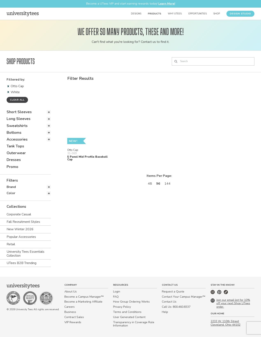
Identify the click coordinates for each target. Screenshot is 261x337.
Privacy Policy (122, 307)
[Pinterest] (219, 293)
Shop (216, 13)
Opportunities (197, 13)
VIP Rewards (72, 322)
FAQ (116, 297)
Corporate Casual (19, 214)
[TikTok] (226, 293)
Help (165, 312)
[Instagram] (213, 293)
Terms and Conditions (127, 312)
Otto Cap (15, 86)
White (13, 92)
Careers (69, 307)
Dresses (14, 159)
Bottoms (14, 132)
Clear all (17, 99)
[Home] (23, 13)
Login (116, 292)
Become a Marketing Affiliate (83, 302)
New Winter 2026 (20, 229)
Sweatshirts (17, 125)
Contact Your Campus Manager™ (183, 297)
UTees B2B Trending (21, 263)
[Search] (213, 61)
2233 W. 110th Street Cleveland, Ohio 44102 (225, 323)
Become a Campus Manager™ (84, 297)
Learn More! (166, 4)
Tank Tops (15, 146)
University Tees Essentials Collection (25, 253)
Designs (136, 13)
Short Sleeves (19, 111)
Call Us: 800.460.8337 (176, 307)
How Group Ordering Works (131, 302)
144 (167, 183)
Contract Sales (74, 317)
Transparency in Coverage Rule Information (133, 324)
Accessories (17, 139)
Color (11, 193)
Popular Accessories (21, 237)
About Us (70, 292)
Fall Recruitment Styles (23, 222)
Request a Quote (173, 292)
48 (150, 183)
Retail (11, 244)
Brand (11, 187)
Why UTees (175, 13)
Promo (12, 166)
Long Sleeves (18, 118)
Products (154, 13)
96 (158, 183)
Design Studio (240, 13)
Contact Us (169, 302)
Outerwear (16, 152)
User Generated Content (129, 317)
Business (70, 312)
